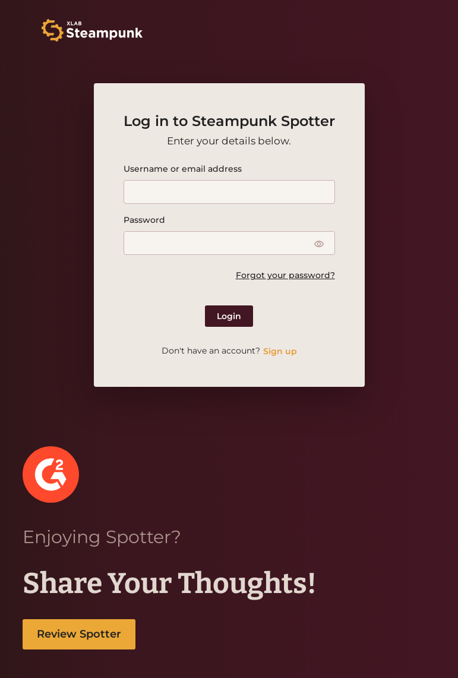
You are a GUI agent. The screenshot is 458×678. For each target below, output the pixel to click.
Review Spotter (79, 634)
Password (144, 220)
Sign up (280, 351)
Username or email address (183, 168)
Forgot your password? (285, 275)
